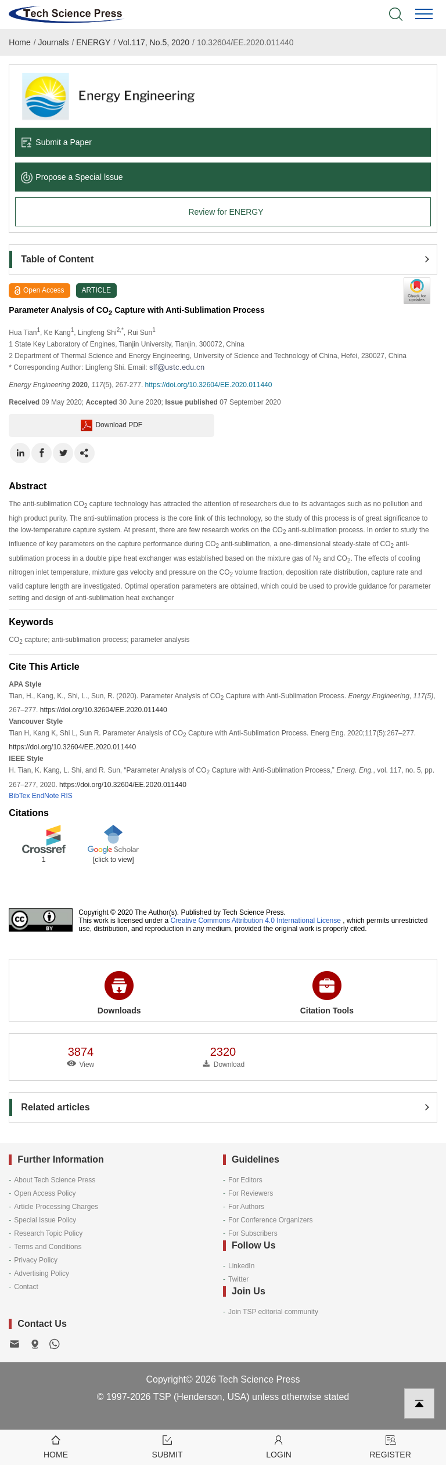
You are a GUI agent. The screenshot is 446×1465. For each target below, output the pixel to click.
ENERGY (93, 42)
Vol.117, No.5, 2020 (153, 42)
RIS (67, 796)
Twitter (238, 1279)
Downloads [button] (119, 993)
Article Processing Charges (56, 1207)
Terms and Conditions (47, 1247)
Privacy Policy (35, 1260)
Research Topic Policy (48, 1233)
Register (390, 1446)
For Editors (245, 1180)
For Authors (246, 1207)
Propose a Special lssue (72, 177)
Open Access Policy (44, 1193)
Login (278, 1446)
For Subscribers (253, 1233)
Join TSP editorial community (273, 1312)
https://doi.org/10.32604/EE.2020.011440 (208, 385)
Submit (167, 1446)
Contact (26, 1287)
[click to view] (113, 860)
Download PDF (111, 425)
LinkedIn (241, 1266)
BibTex (19, 796)
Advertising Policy (41, 1273)
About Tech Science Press (54, 1180)
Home (19, 42)
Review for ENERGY (225, 211)
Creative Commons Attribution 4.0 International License (255, 920)
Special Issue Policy (45, 1220)
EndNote (45, 796)
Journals (53, 42)
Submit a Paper (56, 142)
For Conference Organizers (270, 1220)
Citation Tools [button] (327, 993)
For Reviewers (250, 1193)
